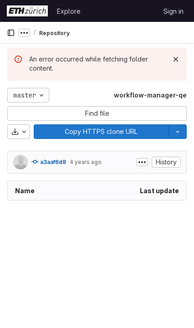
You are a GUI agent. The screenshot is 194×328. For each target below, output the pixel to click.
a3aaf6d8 (48, 161)
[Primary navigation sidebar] (11, 33)
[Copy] (101, 131)
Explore (69, 11)
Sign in (173, 11)
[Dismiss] (175, 59)
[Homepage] (27, 11)
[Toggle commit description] (142, 162)
